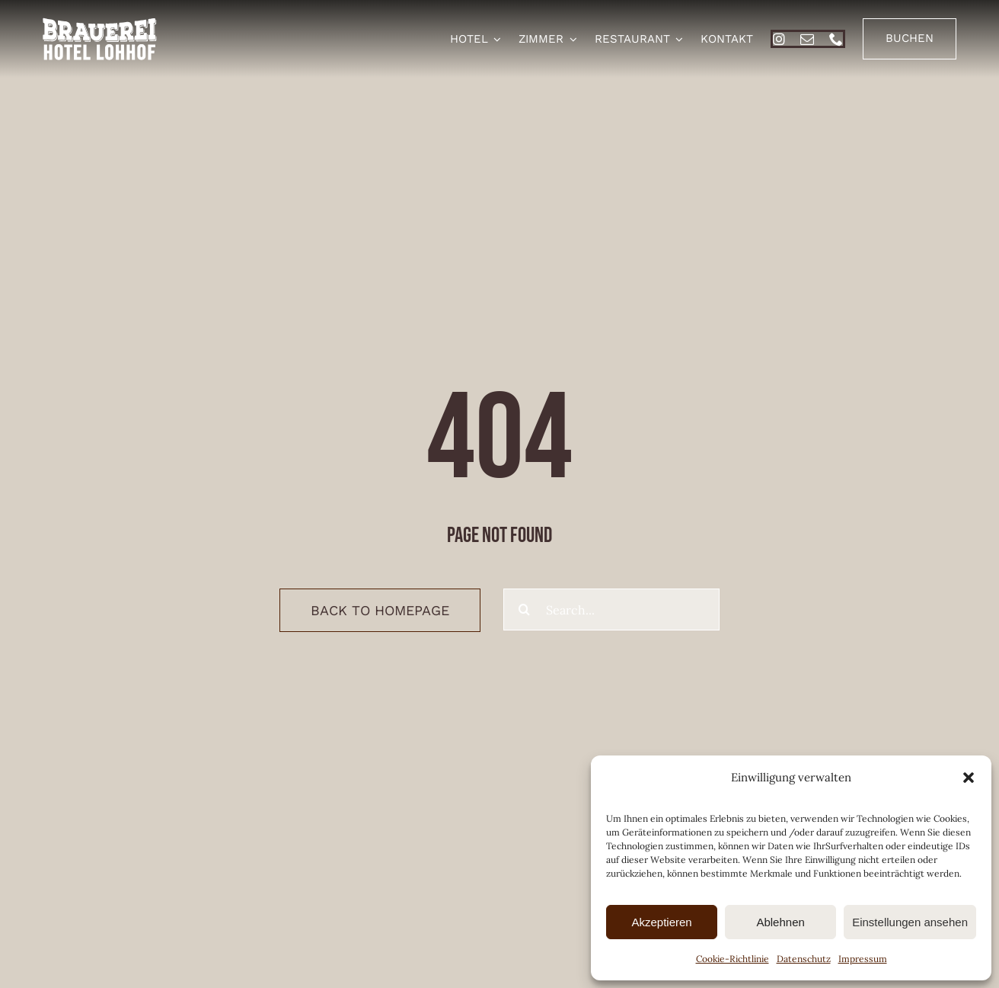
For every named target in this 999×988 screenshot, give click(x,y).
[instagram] (779, 39)
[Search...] (611, 609)
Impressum (862, 958)
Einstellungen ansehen (910, 922)
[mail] (807, 39)
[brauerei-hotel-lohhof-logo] (100, 23)
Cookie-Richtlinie (732, 958)
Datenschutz (804, 958)
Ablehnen (780, 922)
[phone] (836, 39)
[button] (968, 777)
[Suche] (524, 609)
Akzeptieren (661, 922)
